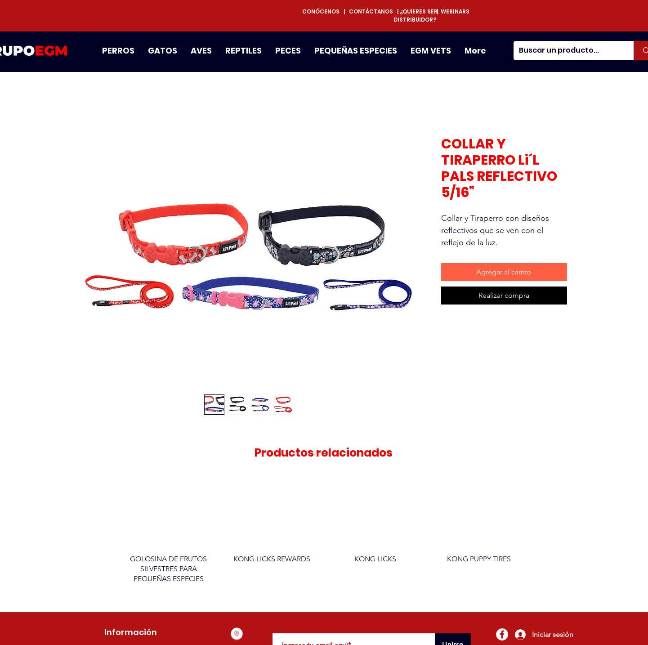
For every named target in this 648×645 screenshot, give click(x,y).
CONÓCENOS (323, 11)
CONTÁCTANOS (371, 11)
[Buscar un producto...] (567, 50)
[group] (323, 535)
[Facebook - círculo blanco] (502, 634)
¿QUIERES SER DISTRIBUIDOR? (415, 15)
